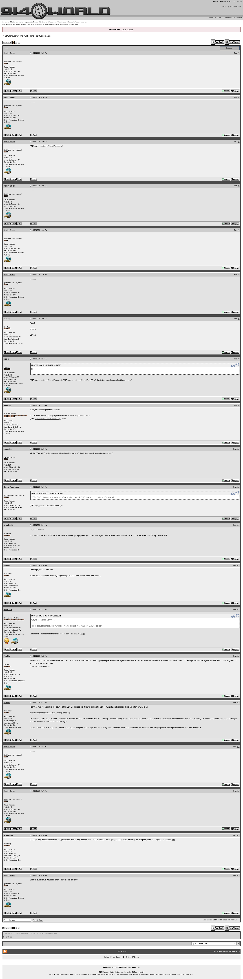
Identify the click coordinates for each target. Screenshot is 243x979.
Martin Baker (9, 53)
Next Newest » (234, 920)
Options (229, 48)
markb (6, 359)
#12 (238, 525)
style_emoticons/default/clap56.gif (81, 380)
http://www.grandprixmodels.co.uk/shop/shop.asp (50, 713)
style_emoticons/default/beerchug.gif (116, 380)
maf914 (7, 565)
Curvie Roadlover (11, 487)
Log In (124, 29)
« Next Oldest (206, 920)
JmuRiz (7, 656)
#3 (238, 142)
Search (218, 18)
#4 (238, 186)
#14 (238, 609)
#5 (238, 230)
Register (130, 29)
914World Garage (43, 36)
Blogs (239, 1)
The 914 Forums (27, 36)
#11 (238, 487)
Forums (223, 1)
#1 (238, 53)
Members (228, 18)
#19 (238, 835)
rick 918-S (8, 610)
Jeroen (7, 319)
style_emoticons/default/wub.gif (48, 419)
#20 (238, 875)
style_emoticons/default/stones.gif (49, 146)
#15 (238, 656)
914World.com (11, 36)
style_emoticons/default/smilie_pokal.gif (62, 453)
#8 (238, 359)
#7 (238, 319)
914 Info (232, 1)
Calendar (238, 18)
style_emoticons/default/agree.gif (48, 380)
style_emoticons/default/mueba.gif (98, 453)
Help (211, 18)
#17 (238, 747)
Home (215, 1)
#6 (238, 274)
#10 (238, 449)
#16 (238, 702)
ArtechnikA (8, 525)
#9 (238, 405)
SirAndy (7, 405)
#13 (238, 565)
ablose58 (7, 449)
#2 (238, 97)
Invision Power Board (112, 957)
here (173, 840)
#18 (238, 791)
